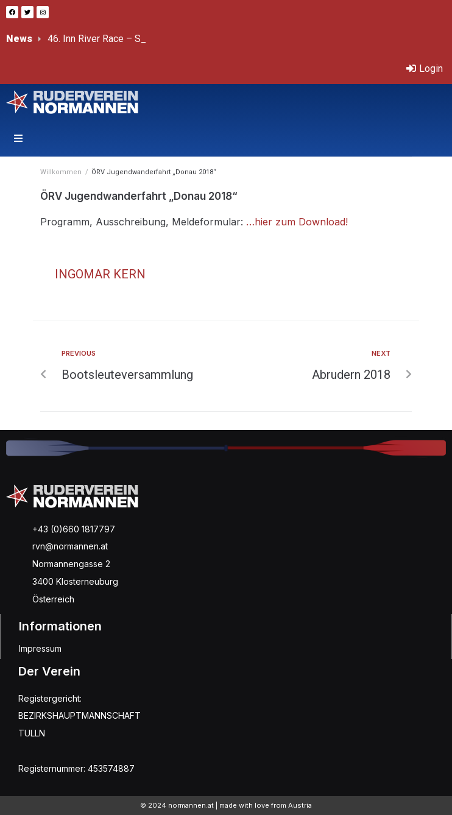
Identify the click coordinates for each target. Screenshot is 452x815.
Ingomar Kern (100, 274)
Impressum (40, 648)
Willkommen (61, 172)
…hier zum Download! (298, 222)
